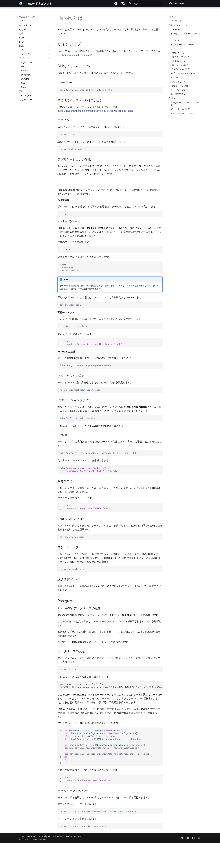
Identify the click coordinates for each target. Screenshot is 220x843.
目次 (171, 17)
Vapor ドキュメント (28, 17)
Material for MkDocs (37, 839)
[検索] (145, 3)
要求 (129, 708)
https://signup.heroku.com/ (77, 55)
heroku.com (144, 29)
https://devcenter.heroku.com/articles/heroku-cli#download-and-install (95, 110)
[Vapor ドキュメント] (21, 4)
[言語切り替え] (123, 4)
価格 (89, 557)
